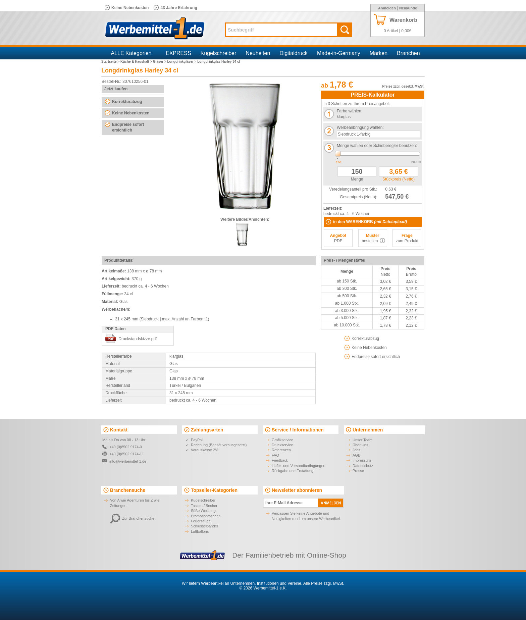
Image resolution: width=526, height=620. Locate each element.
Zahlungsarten (207, 429)
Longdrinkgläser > (182, 61)
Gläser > (160, 61)
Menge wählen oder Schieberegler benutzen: (377, 145)
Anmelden (387, 8)
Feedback (280, 460)
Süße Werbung (203, 511)
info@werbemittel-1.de (127, 461)
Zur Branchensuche (132, 518)
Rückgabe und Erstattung (292, 471)
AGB (356, 455)
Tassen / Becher (204, 506)
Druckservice (282, 445)
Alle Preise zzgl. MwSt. (323, 583)
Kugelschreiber (218, 53)
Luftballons (200, 531)
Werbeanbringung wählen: (360, 127)
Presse (358, 471)
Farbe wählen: (349, 111)
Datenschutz (363, 466)
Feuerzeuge (201, 521)
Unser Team (362, 440)
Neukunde (408, 8)
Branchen (408, 53)
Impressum (362, 460)
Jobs (356, 450)
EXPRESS (178, 53)
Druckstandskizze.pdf (137, 339)
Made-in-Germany (338, 53)
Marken (378, 53)
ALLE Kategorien (131, 53)
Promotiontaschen (206, 516)
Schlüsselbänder (204, 526)
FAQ (275, 455)
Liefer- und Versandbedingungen (298, 466)
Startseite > (110, 61)
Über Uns (360, 445)
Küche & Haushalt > (136, 61)
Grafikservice (282, 440)
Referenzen (281, 450)
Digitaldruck (293, 53)
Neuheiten (258, 53)
